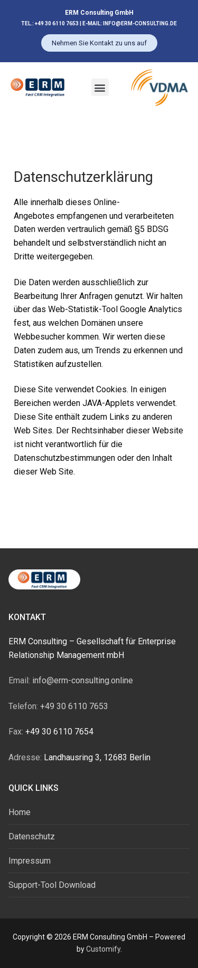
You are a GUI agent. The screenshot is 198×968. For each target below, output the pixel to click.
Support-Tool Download (52, 885)
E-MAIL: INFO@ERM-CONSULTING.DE (129, 23)
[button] (100, 87)
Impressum (29, 861)
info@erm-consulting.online (70, 680)
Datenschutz (31, 836)
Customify (103, 949)
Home (19, 812)
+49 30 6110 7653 (58, 706)
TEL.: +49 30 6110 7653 (50, 23)
